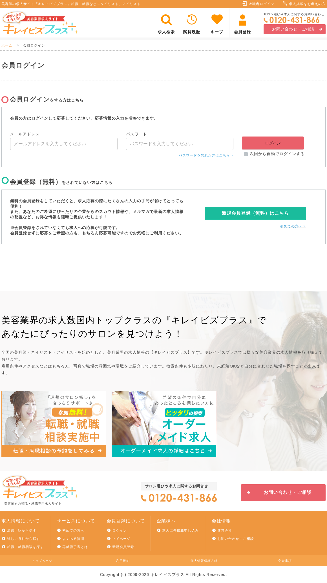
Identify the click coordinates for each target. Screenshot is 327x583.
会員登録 (242, 32)
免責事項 (285, 560)
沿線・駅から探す (21, 531)
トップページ (42, 560)
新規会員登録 (123, 547)
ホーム (6, 45)
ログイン (119, 531)
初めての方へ (291, 226)
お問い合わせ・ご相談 (293, 29)
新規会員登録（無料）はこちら (255, 213)
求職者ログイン (261, 4)
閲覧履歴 (191, 32)
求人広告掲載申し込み (180, 531)
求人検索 (166, 32)
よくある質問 (73, 539)
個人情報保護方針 (204, 560)
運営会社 (224, 531)
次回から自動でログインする (277, 153)
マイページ (121, 539)
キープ (217, 32)
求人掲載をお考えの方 (307, 4)
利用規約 (123, 560)
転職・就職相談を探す (25, 547)
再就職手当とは (75, 547)
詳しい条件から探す (23, 539)
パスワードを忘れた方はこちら (204, 155)
